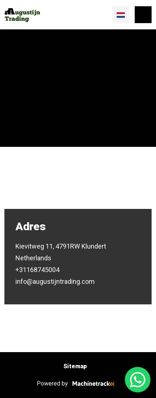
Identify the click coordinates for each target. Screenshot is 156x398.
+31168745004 (37, 270)
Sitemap (75, 366)
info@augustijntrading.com (55, 281)
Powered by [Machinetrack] (78, 383)
